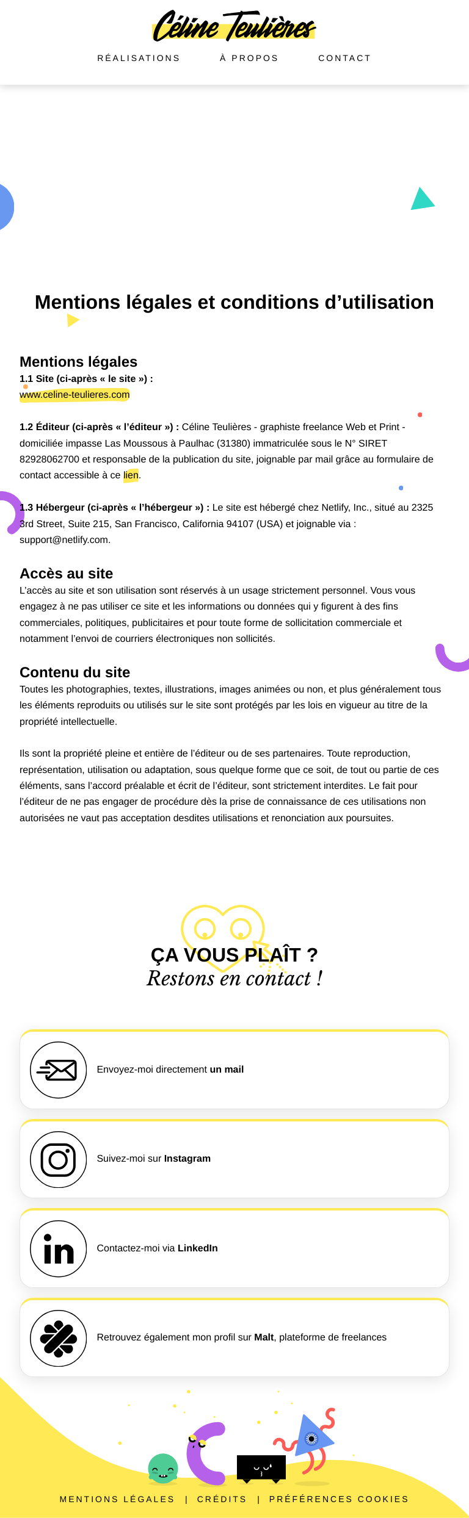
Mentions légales (117, 1499)
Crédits (222, 1499)
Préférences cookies (339, 1499)
